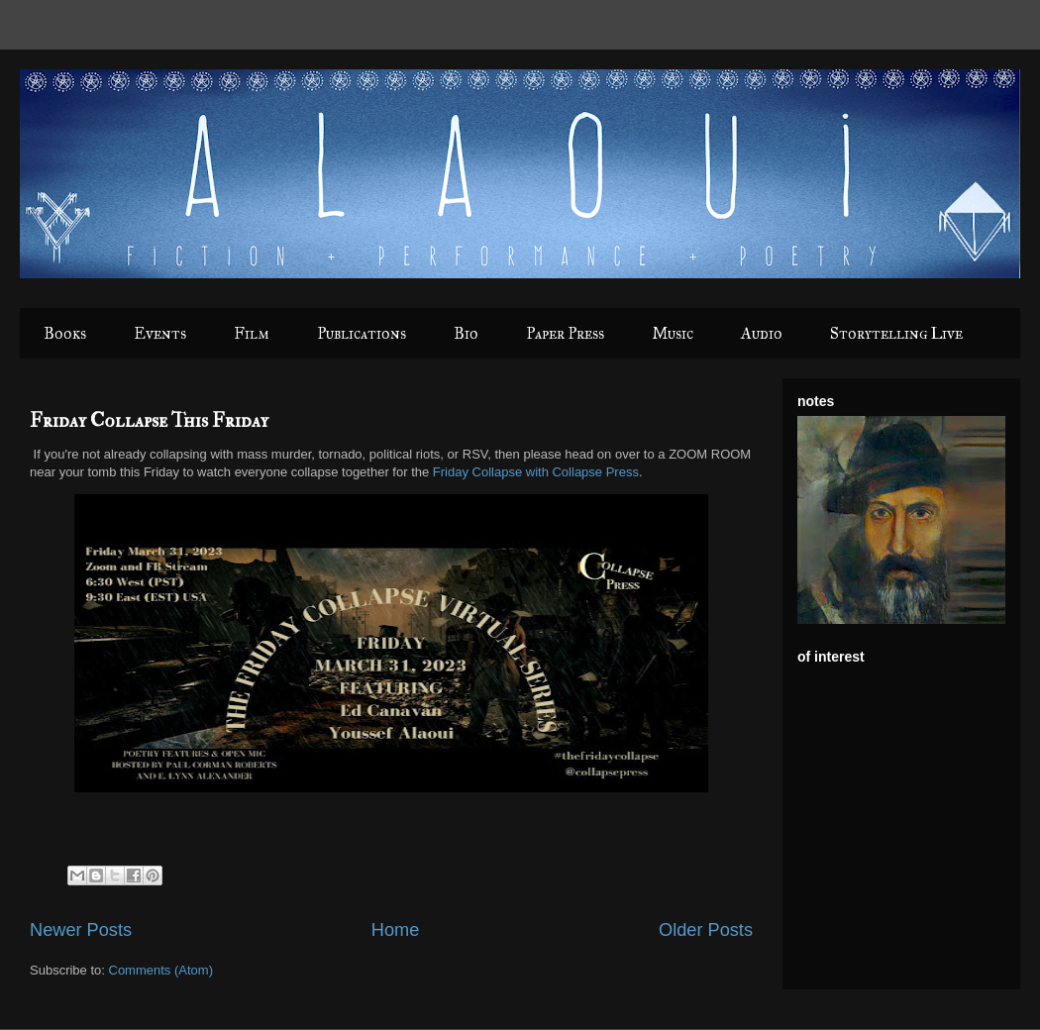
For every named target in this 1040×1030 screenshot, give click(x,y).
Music (672, 333)
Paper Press (565, 333)
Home (395, 930)
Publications (361, 333)
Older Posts (706, 930)
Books (65, 333)
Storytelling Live (896, 333)
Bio (466, 333)
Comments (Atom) (161, 970)
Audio (761, 333)
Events (160, 333)
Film (251, 333)
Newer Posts (81, 930)
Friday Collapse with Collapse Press (536, 471)
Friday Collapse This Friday (149, 420)
